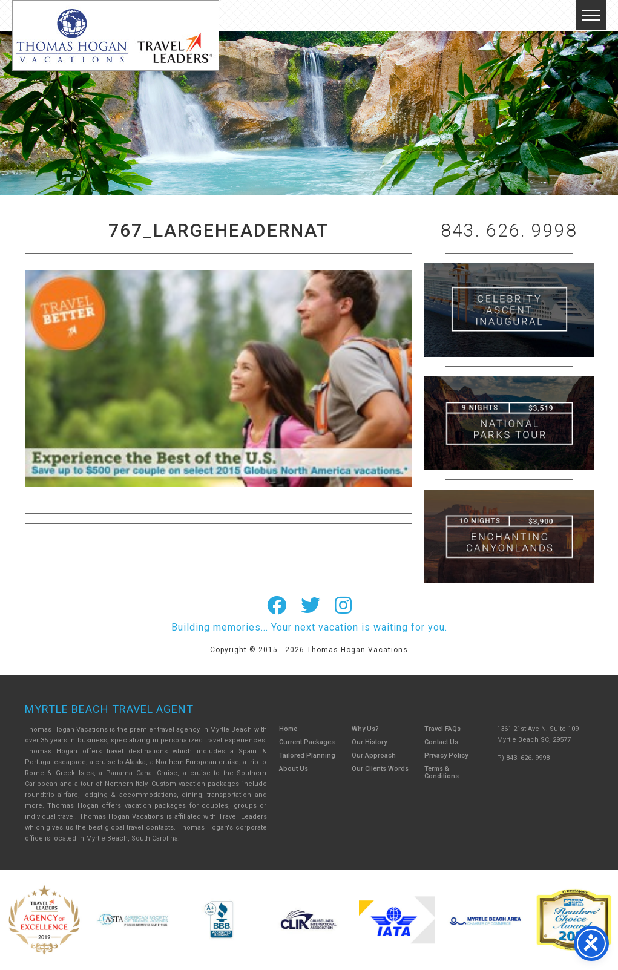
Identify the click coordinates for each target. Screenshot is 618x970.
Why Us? (365, 729)
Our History (369, 742)
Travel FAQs (442, 729)
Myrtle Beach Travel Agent (109, 709)
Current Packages (307, 742)
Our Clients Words (380, 769)
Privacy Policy (446, 755)
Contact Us (441, 742)
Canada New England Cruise (509, 536)
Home (288, 729)
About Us (293, 769)
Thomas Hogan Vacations (116, 35)
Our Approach (374, 755)
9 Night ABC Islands (509, 423)
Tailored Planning (307, 755)
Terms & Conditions (441, 772)
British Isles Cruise (509, 310)
